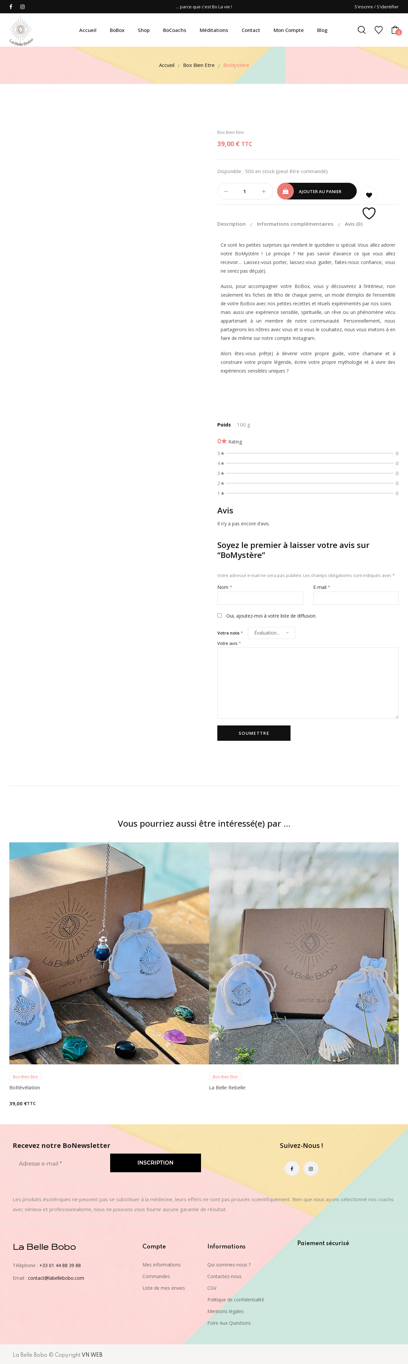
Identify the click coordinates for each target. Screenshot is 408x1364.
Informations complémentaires (296, 222)
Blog (322, 30)
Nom (224, 586)
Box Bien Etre (199, 65)
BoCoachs (174, 30)
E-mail (321, 586)
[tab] (236, 222)
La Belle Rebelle (227, 1086)
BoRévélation (24, 1086)
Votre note (230, 632)
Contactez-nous (224, 1275)
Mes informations (161, 1263)
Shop (144, 30)
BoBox (117, 30)
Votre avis (229, 642)
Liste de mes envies (163, 1286)
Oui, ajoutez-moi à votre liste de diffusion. (266, 614)
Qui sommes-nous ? (229, 1263)
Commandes (156, 1275)
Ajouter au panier (320, 191)
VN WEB (92, 1354)
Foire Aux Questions (229, 1321)
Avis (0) (353, 222)
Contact (251, 30)
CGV (211, 1286)
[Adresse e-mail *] (58, 1162)
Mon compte (289, 30)
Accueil (88, 30)
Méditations (214, 30)
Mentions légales (225, 1310)
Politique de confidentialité (235, 1298)
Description (232, 222)
